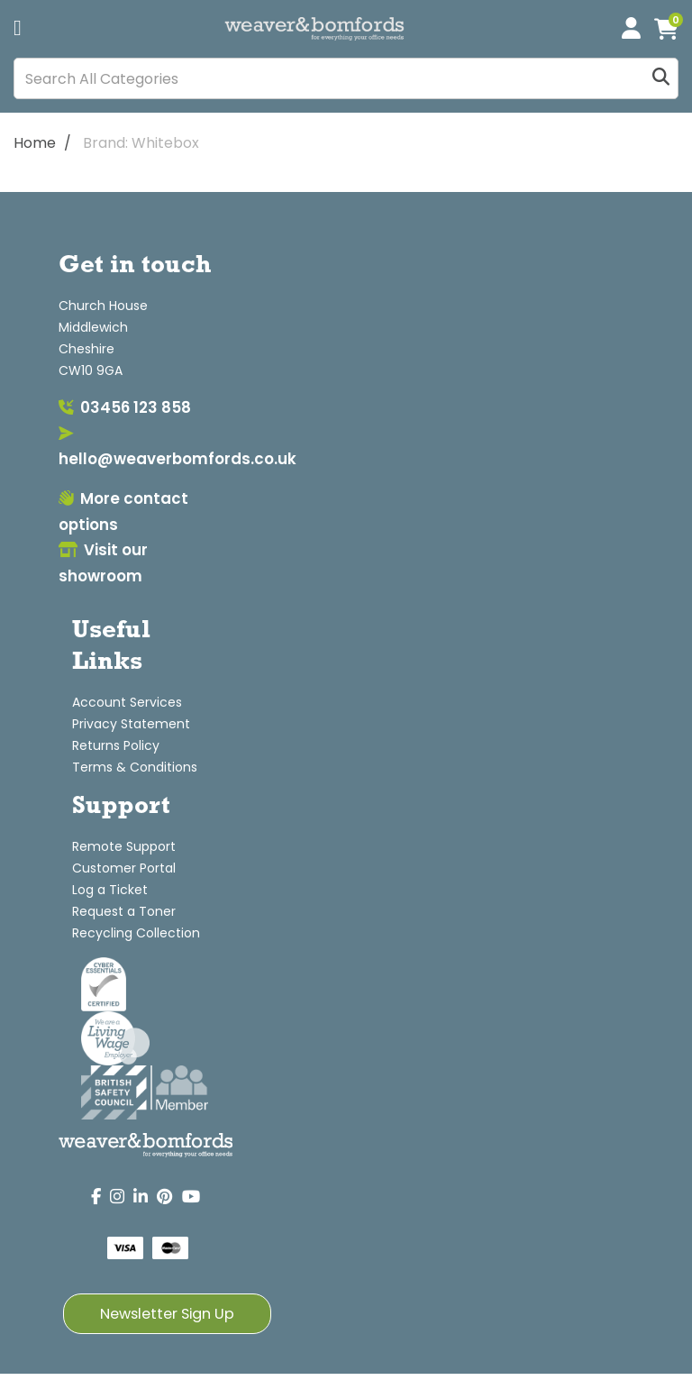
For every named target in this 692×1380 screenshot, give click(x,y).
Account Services (127, 702)
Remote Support (124, 846)
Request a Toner (124, 911)
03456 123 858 (125, 407)
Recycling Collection (136, 933)
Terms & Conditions (134, 767)
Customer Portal (124, 868)
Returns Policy (115, 745)
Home (35, 143)
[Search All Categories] (346, 78)
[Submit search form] (660, 79)
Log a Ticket (110, 890)
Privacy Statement (131, 724)
